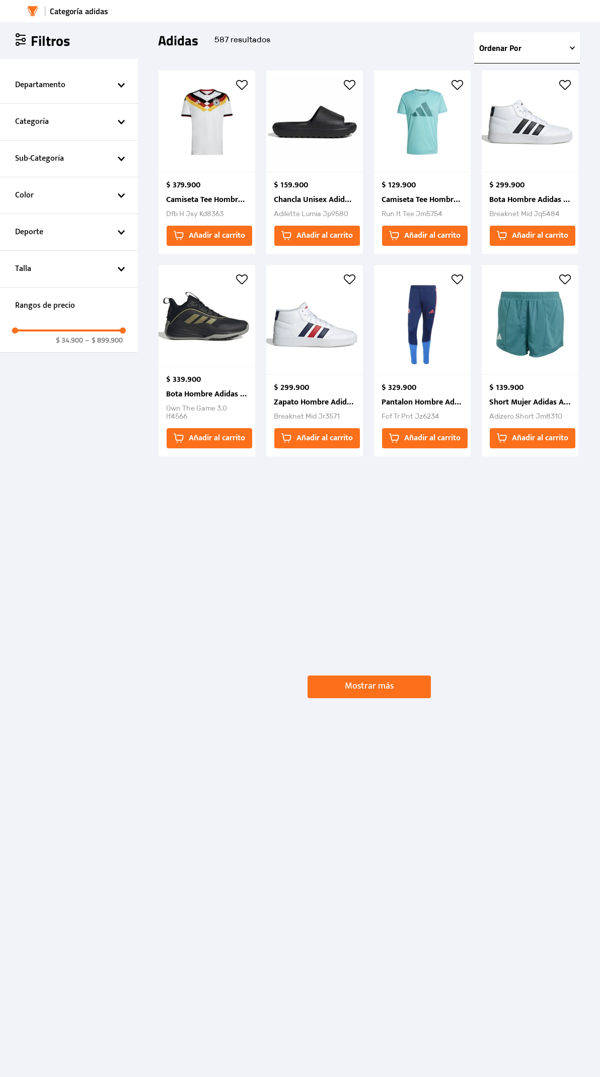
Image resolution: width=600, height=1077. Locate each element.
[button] (69, 118)
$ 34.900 (69, 675)
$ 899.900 (104, 675)
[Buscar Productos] (518, 16)
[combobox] (511, 16)
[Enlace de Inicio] (33, 44)
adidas (96, 44)
